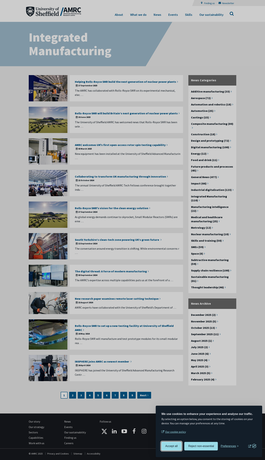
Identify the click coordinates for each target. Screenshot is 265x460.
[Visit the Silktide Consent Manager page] (252, 446)
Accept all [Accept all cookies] (171, 446)
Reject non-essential (201, 446)
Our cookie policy (175, 432)
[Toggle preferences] (230, 446)
